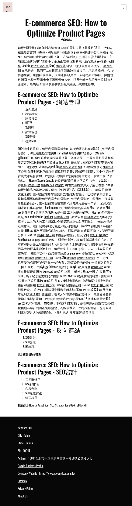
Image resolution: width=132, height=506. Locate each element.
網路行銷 (74, 230)
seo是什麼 (106, 52)
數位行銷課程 (64, 180)
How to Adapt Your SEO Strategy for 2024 (52, 405)
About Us (23, 496)
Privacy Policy (25, 488)
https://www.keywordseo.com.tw (57, 473)
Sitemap (22, 481)
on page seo (77, 52)
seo (80, 166)
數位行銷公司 (40, 65)
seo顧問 (59, 185)
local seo (48, 217)
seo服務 (102, 61)
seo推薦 (65, 52)
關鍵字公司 (91, 52)
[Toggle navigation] (123, 7)
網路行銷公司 (68, 166)
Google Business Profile (30, 466)
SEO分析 (82, 405)
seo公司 (100, 189)
